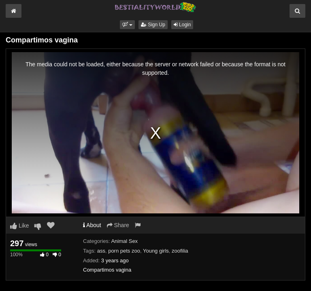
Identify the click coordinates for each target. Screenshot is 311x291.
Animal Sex (124, 241)
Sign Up (153, 24)
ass (101, 251)
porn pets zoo (124, 251)
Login (182, 24)
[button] (127, 24)
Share (118, 225)
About (92, 225)
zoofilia (180, 251)
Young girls (156, 251)
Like (19, 225)
